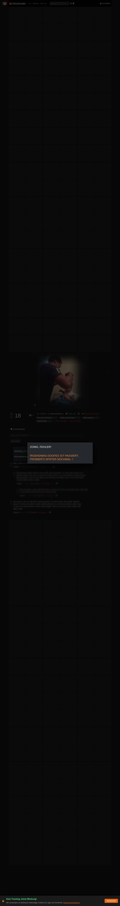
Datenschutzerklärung (71, 903)
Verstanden (111, 901)
